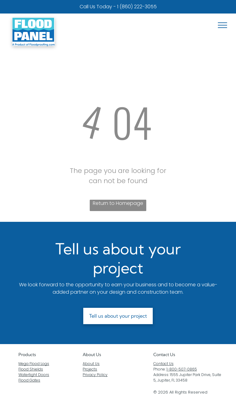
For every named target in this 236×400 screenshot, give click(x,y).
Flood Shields (30, 369)
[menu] (222, 25)
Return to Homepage (118, 203)
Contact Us (163, 363)
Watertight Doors (33, 374)
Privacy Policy (95, 374)
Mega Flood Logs (33, 363)
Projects (90, 369)
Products (27, 354)
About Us (92, 354)
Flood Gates (29, 380)
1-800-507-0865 (182, 369)
